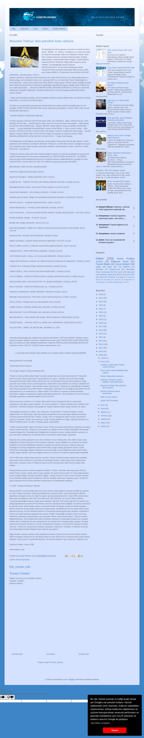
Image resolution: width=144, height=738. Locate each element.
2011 (101, 348)
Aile (125, 282)
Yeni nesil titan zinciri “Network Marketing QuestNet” (119, 119)
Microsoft (131, 272)
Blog (13, 29)
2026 (101, 294)
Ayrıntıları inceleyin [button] (100, 723)
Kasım (104, 361)
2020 (101, 316)
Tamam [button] (114, 730)
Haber (100, 258)
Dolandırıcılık (114, 269)
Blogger (71, 679)
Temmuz (104, 416)
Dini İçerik (118, 272)
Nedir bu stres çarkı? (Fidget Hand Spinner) (118, 136)
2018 (101, 323)
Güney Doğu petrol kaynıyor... (112, 376)
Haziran (104, 419)
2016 (101, 330)
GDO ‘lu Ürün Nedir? (108, 397)
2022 (101, 309)
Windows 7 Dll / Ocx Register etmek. (111, 170)
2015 (101, 334)
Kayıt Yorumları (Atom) (53, 662)
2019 (101, 319)
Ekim (103, 405)
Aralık (103, 358)
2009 (101, 355)
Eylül (103, 408)
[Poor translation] (10, 697)
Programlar (128, 279)
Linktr (35, 29)
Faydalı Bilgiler (103, 264)
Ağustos (104, 412)
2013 (101, 341)
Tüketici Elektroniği (114, 282)
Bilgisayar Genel (120, 261)
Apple (109, 267)
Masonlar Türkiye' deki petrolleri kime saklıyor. (113, 386)
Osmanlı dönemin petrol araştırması (110, 392)
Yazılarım (117, 279)
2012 (101, 344)
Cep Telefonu (124, 267)
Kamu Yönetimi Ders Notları (118, 181)
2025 (101, 298)
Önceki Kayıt (83, 654)
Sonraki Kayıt (17, 654)
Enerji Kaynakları (23, 560)
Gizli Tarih (131, 274)
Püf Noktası (100, 282)
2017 (101, 326)
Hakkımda (24, 29)
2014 (101, 337)
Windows (99, 269)
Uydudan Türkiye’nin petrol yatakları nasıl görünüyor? (112, 381)
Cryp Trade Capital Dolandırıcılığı (120, 68)
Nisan (103, 426)
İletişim (45, 29)
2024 (101, 302)
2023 (101, 305)
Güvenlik (107, 279)
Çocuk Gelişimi (122, 264)
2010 (101, 351)
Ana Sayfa (50, 654)
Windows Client (106, 274)
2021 (101, 312)
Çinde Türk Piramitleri (109, 400)
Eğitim (122, 277)
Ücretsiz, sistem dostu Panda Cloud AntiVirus (112, 366)
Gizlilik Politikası (59, 29)
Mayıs (103, 423)
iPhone (119, 274)
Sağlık (98, 267)
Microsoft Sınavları (107, 277)
